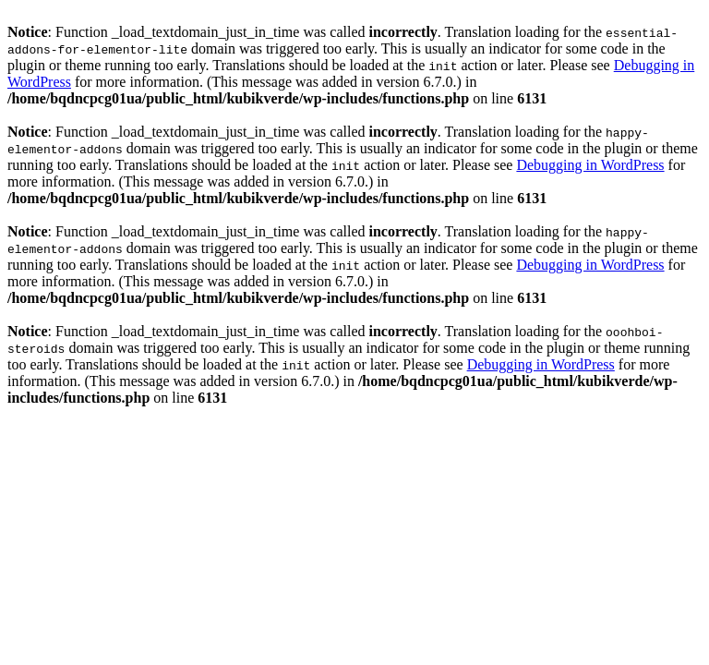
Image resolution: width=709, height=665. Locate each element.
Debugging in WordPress (590, 165)
